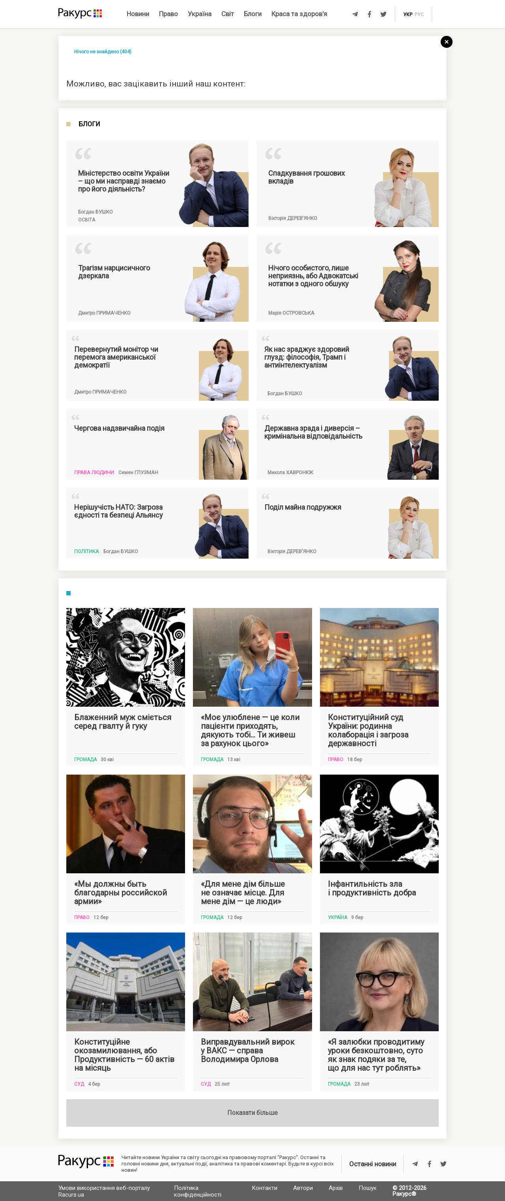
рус (419, 14)
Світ (227, 14)
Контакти (264, 1188)
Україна (199, 14)
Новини (138, 14)
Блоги (253, 14)
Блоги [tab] (89, 124)
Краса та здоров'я (299, 14)
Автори (303, 1188)
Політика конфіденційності (197, 1191)
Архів (336, 1188)
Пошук (368, 1188)
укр (407, 14)
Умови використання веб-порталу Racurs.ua (104, 1191)
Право (168, 14)
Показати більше (252, 1113)
